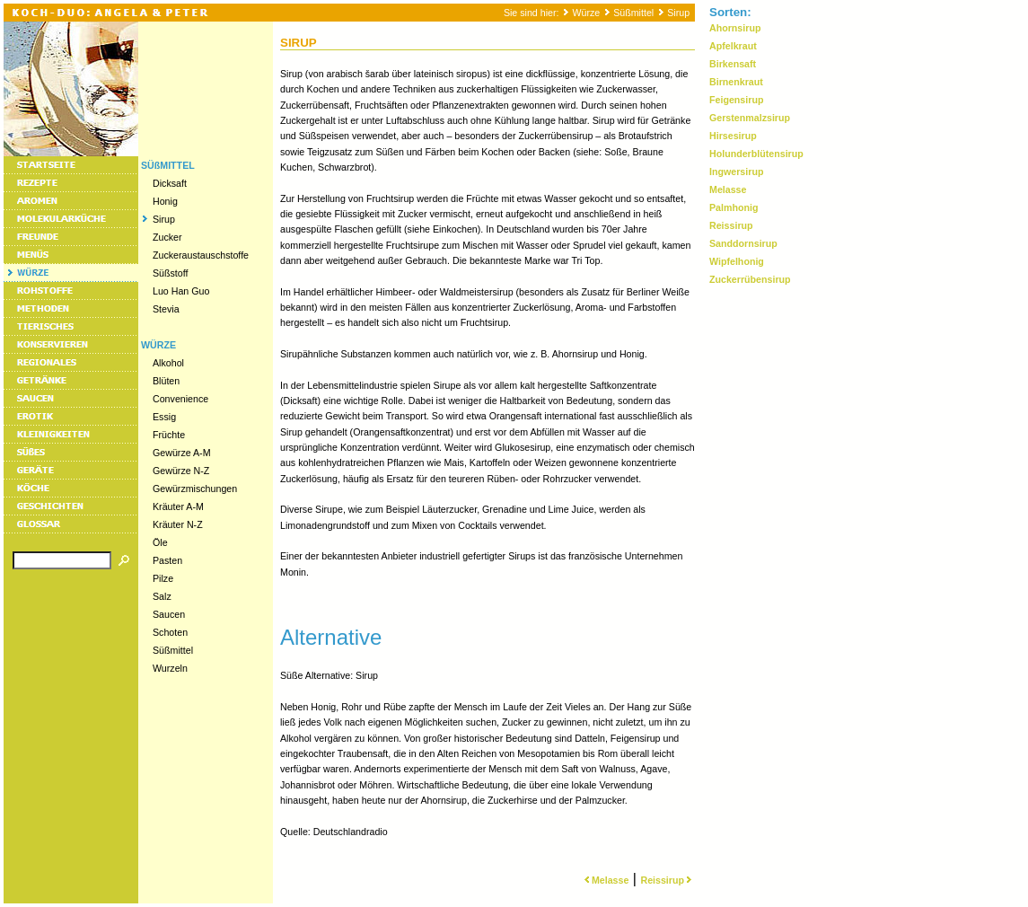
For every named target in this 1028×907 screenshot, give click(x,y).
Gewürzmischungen (195, 488)
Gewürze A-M (182, 452)
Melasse (604, 880)
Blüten (166, 380)
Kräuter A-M (178, 506)
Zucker (167, 237)
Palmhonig (733, 207)
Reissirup (667, 880)
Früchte (169, 434)
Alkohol (168, 362)
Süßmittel (633, 12)
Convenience (180, 398)
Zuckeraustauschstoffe (201, 255)
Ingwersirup (736, 171)
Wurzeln (170, 668)
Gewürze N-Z (181, 470)
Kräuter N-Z (178, 524)
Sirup (678, 12)
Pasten (167, 560)
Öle (160, 542)
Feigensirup (736, 99)
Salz (162, 596)
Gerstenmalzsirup (749, 117)
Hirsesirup (733, 135)
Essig (164, 416)
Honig (165, 201)
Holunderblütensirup (756, 153)
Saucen (169, 614)
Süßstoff (171, 273)
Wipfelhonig (736, 261)
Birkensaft (732, 63)
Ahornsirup (734, 27)
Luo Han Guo (181, 291)
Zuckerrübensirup (750, 279)
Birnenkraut (736, 81)
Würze (586, 12)
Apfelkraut (733, 45)
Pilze (163, 578)
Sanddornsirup (743, 243)
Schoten (170, 632)
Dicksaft (170, 183)
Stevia (166, 309)
